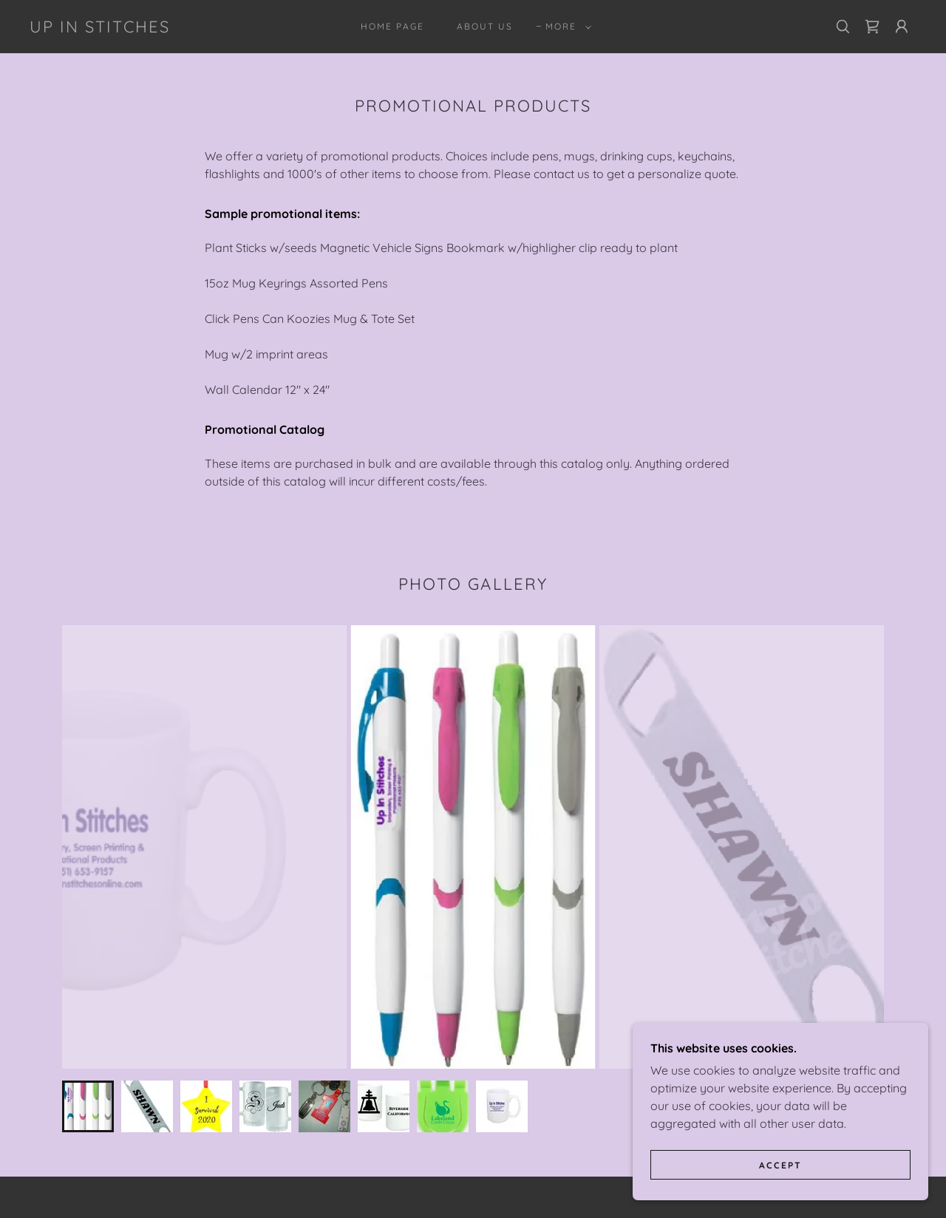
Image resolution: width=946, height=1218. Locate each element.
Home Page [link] (392, 26)
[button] (565, 26)
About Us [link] (485, 26)
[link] (100, 28)
